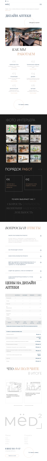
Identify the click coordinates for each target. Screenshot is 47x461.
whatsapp (26, 443)
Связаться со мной (12, 455)
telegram (26, 441)
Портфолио (7, 439)
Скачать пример (14, 69)
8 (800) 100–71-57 (12, 449)
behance (26, 439)
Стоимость (7, 441)
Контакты (7, 443)
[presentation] (9, 37)
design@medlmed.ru (10, 451)
